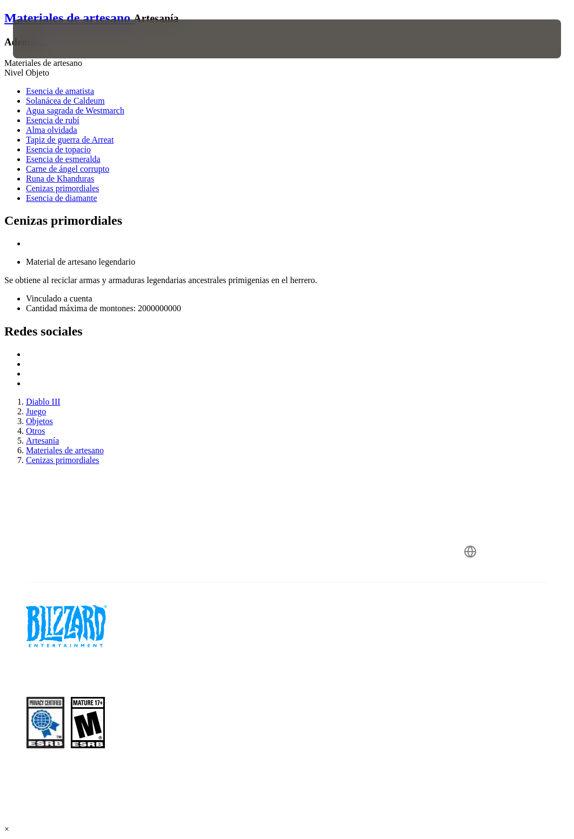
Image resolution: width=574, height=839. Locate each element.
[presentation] (45, 38)
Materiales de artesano (69, 18)
